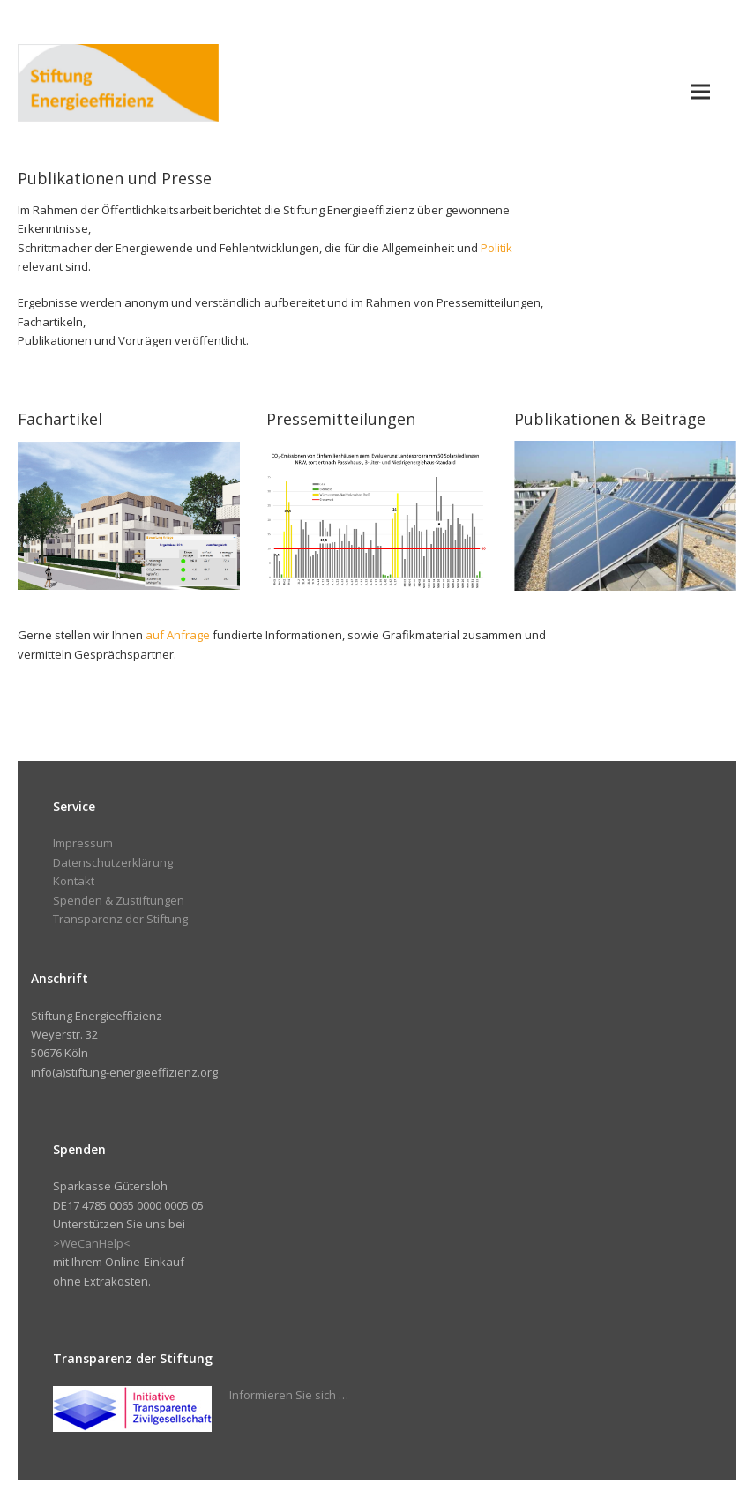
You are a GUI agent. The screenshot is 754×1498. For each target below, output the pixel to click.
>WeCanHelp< (92, 1243)
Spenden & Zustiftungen (118, 900)
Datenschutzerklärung (113, 862)
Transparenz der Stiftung (120, 919)
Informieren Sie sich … (288, 1395)
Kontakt (73, 881)
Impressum (83, 843)
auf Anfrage (178, 635)
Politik (496, 248)
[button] (700, 91)
